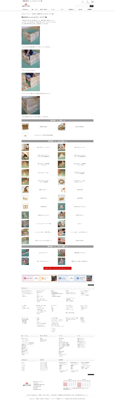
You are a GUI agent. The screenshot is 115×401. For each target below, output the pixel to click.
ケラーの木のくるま (41, 298)
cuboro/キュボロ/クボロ (71, 293)
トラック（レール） (75, 370)
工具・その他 (84, 368)
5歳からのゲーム (81, 341)
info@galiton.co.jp (37, 389)
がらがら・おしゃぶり (26, 292)
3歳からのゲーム (81, 338)
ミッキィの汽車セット (85, 290)
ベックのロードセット (70, 298)
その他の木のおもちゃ (41, 326)
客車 (60, 367)
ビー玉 (23, 368)
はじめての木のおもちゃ (27, 290)
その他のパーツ (62, 371)
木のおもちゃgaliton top (32, 395)
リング (23, 364)
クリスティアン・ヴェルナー (57, 319)
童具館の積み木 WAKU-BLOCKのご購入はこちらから (57, 268)
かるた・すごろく (81, 347)
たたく (38, 295)
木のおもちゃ (25, 9)
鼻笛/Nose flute (43, 339)
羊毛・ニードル (25, 353)
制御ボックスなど (85, 367)
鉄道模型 (89, 9)
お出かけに (24, 296)
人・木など (24, 323)
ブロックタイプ (25, 341)
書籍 (67, 320)
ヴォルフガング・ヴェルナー (57, 320)
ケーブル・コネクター (86, 365)
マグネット (68, 308)
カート (87, 3)
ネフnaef (53, 295)
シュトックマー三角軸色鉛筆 (28, 343)
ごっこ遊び (24, 305)
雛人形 (82, 319)
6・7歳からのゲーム (81, 342)
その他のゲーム (84, 308)
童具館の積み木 (54, 292)
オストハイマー (25, 318)
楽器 (41, 338)
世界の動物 (24, 322)
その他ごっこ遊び (25, 308)
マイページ (83, 3)
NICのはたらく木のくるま (42, 300)
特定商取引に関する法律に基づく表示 (66, 395)
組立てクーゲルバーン (70, 292)
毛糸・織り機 (24, 350)
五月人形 (82, 320)
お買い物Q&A (54, 395)
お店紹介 (40, 395)
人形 (52, 309)
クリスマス (53, 330)
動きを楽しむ (39, 292)
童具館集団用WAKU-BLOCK (57, 293)
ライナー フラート (55, 322)
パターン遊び (68, 305)
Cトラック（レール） (64, 370)
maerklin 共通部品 (85, 362)
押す (38, 297)
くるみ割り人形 (54, 323)
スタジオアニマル (62, 354)
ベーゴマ (23, 365)
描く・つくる (34, 9)
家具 (52, 308)
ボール (23, 295)
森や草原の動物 (25, 319)
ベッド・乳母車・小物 (41, 310)
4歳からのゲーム (81, 339)
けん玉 (23, 367)
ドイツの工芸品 (54, 318)
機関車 (60, 365)
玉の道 (67, 290)
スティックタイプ (25, 339)
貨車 (60, 368)
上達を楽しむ (71, 9)
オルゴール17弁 (43, 362)
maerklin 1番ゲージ (74, 362)
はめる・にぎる (40, 296)
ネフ (38, 320)
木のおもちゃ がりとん (26, 13)
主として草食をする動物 (64, 344)
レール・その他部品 (85, 295)
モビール (38, 322)
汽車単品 (82, 293)
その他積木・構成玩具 (55, 296)
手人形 (38, 313)
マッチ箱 (53, 328)
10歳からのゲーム (81, 345)
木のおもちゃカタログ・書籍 (72, 318)
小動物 (60, 348)
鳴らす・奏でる (43, 9)
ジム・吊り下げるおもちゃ (27, 293)
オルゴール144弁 (44, 367)
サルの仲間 (61, 347)
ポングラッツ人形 (40, 308)
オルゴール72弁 (43, 365)
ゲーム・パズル (83, 305)
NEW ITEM (61, 338)
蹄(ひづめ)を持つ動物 (63, 342)
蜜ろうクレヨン (25, 338)
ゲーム (62, 9)
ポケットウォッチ (44, 368)
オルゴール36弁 (43, 364)
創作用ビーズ (24, 351)
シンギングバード (44, 370)
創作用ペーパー (25, 348)
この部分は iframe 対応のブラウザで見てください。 (77, 385)
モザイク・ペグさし (70, 309)
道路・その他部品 (69, 300)
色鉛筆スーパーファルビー (27, 344)
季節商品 (82, 318)
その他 (38, 301)
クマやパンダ (62, 341)
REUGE (80, 9)
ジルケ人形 (39, 306)
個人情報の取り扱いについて (81, 395)
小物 (52, 310)
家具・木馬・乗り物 (70, 312)
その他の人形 (39, 309)
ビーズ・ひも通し (69, 306)
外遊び (38, 319)
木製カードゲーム (84, 306)
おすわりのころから (40, 290)
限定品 (60, 353)
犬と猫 (60, 339)
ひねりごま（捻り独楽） (41, 323)
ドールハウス (54, 305)
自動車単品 (68, 299)
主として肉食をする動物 (64, 345)
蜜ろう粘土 (24, 347)
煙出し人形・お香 (55, 324)
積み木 (52, 290)
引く (38, 293)
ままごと (24, 306)
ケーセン (53, 9)
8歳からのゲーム (81, 344)
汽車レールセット (84, 292)
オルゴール (42, 341)
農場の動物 (24, 320)
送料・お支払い (46, 395)
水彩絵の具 (24, 345)
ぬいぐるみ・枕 (40, 312)
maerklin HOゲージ (63, 362)
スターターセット (63, 364)
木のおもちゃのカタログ (71, 319)
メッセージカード (40, 324)
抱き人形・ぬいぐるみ (41, 305)
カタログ (61, 356)
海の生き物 (61, 351)
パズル (82, 309)
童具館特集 (34, 13)
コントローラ (84, 364)
